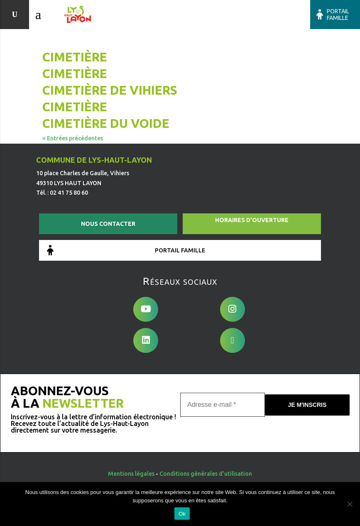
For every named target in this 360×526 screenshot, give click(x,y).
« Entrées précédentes (72, 138)
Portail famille (338, 14)
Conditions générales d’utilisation (205, 473)
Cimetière (74, 57)
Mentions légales (131, 473)
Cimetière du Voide (105, 123)
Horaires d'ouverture (252, 220)
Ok (182, 514)
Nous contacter (108, 223)
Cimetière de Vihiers (109, 90)
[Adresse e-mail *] (222, 404)
